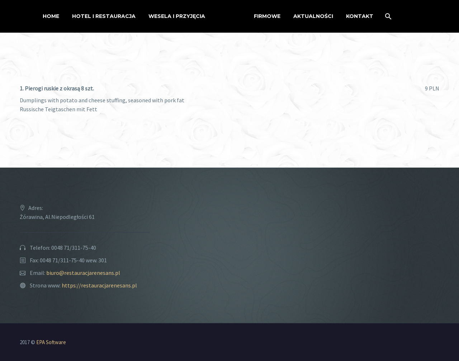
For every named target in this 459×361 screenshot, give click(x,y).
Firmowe (267, 16)
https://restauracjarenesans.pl (99, 285)
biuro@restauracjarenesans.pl (83, 272)
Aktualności (313, 16)
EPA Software (51, 342)
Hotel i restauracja (104, 16)
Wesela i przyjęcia (176, 16)
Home (51, 16)
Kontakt (359, 16)
